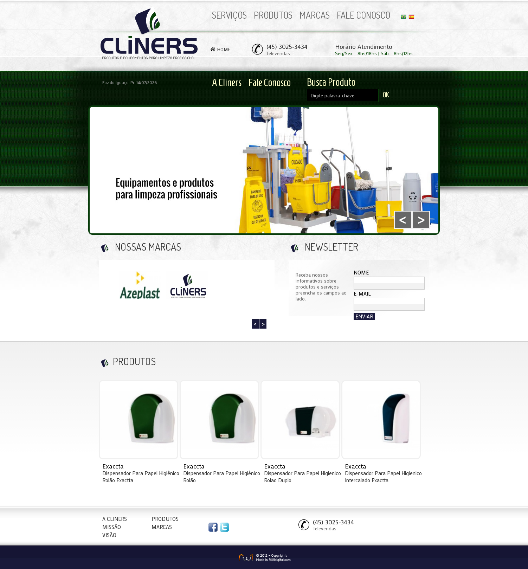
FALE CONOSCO (363, 15)
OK (386, 95)
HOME (223, 49)
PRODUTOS (273, 15)
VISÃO (109, 534)
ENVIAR (364, 316)
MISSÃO (111, 526)
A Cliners (227, 82)
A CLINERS (114, 518)
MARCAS (315, 15)
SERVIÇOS (229, 15)
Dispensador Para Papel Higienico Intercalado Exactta (383, 477)
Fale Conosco (270, 82)
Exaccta (113, 466)
